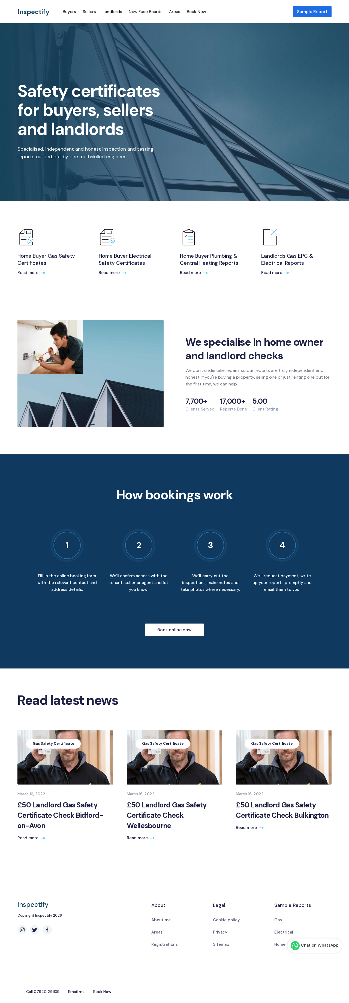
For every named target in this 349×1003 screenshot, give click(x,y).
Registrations (164, 944)
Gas (278, 920)
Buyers (69, 11)
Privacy (220, 932)
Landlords (112, 11)
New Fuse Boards (146, 11)
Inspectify (33, 12)
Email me (76, 991)
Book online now (174, 630)
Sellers (89, 11)
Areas (174, 11)
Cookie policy (226, 920)
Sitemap (221, 944)
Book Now (196, 11)
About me (161, 920)
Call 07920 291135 (42, 991)
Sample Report (312, 11)
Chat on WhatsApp (315, 945)
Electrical (283, 932)
